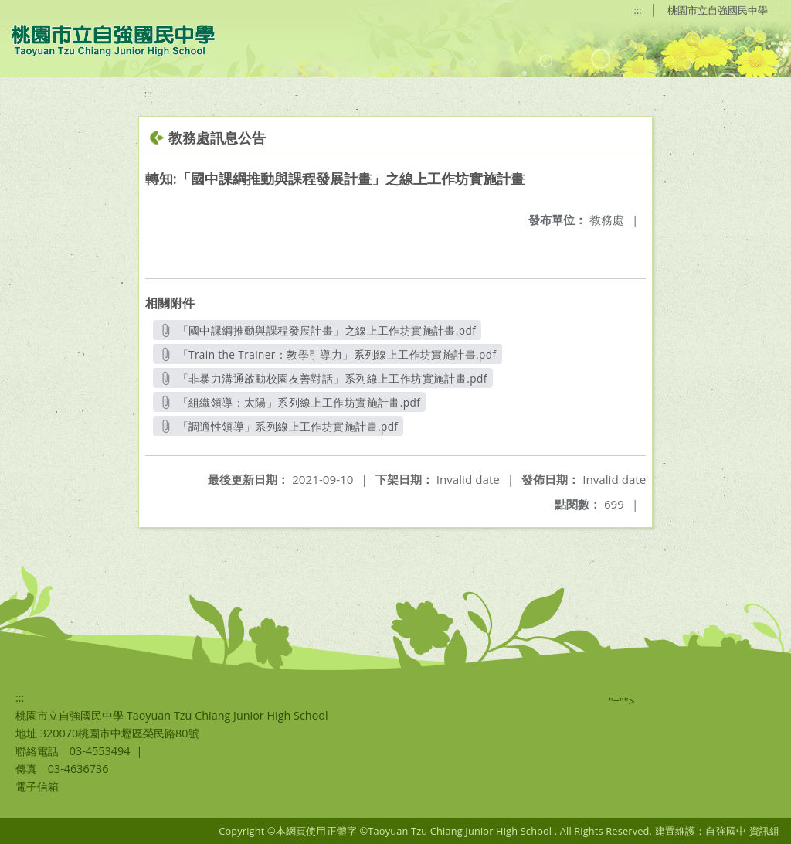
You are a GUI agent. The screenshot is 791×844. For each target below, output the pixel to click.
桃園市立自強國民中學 (717, 10)
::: (638, 10)
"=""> (622, 701)
